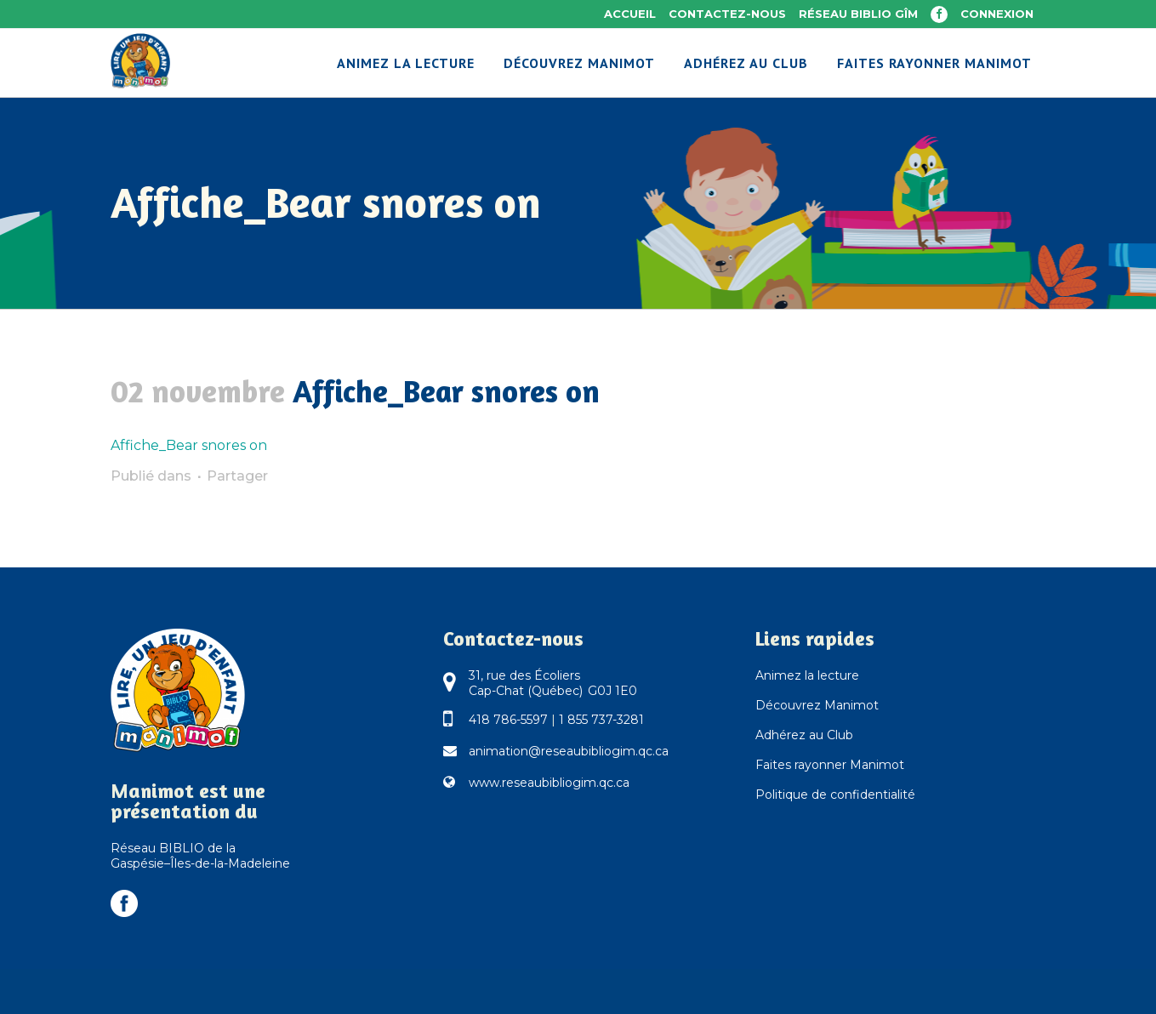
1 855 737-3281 (601, 719)
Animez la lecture (807, 675)
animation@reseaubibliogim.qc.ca (569, 751)
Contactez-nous (727, 13)
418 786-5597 (508, 719)
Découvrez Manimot (817, 705)
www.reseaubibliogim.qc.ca (549, 782)
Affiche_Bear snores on (189, 445)
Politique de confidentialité (835, 794)
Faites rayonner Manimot (829, 764)
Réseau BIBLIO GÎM (858, 13)
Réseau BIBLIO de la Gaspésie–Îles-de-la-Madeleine (200, 855)
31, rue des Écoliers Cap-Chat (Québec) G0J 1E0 (553, 683)
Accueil (630, 13)
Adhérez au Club (804, 735)
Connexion (997, 13)
